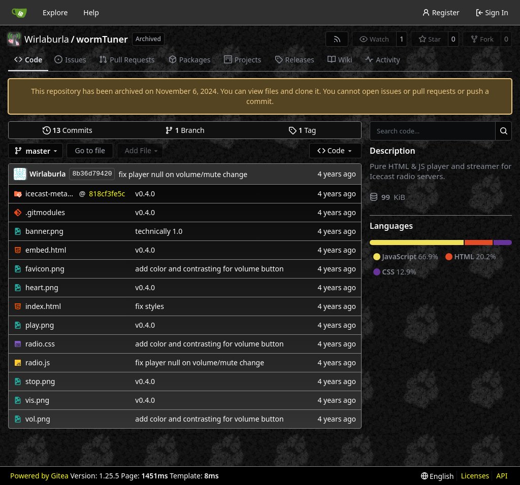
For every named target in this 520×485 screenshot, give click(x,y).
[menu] (437, 476)
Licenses (475, 475)
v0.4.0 (145, 193)
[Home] (19, 13)
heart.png (41, 287)
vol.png (37, 419)
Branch (185, 130)
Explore (55, 12)
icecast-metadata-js (50, 193)
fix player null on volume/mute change (182, 174)
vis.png (37, 400)
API (501, 475)
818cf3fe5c (107, 193)
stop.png (40, 381)
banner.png (44, 231)
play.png (39, 325)
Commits (67, 130)
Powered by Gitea (39, 475)
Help (91, 12)
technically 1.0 (158, 231)
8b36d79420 (92, 174)
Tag (302, 130)
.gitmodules (45, 212)
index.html (43, 306)
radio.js (37, 362)
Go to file (90, 150)
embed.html (45, 250)
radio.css (40, 344)
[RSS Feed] (337, 39)
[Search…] (503, 131)
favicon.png (44, 268)
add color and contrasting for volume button (209, 268)
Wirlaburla (46, 39)
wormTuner (102, 39)
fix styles (149, 306)
